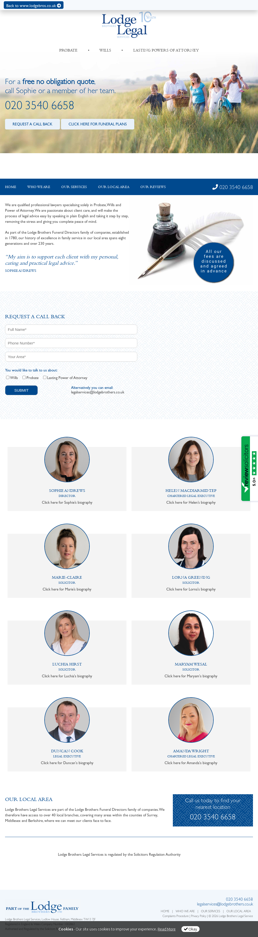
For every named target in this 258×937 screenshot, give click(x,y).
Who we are (38, 187)
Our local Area (113, 187)
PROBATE (68, 50)
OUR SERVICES (210, 911)
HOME (165, 911)
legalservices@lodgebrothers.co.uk (97, 392)
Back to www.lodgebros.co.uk (33, 5)
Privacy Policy (198, 916)
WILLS (105, 50)
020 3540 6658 (39, 107)
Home (10, 187)
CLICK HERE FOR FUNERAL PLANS (98, 124)
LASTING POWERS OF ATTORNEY (166, 50)
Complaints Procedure (176, 916)
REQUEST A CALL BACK (32, 124)
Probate (32, 378)
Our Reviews (153, 187)
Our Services (74, 187)
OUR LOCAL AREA (239, 911)
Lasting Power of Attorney (67, 378)
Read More (167, 929)
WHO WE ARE (185, 911)
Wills (14, 378)
